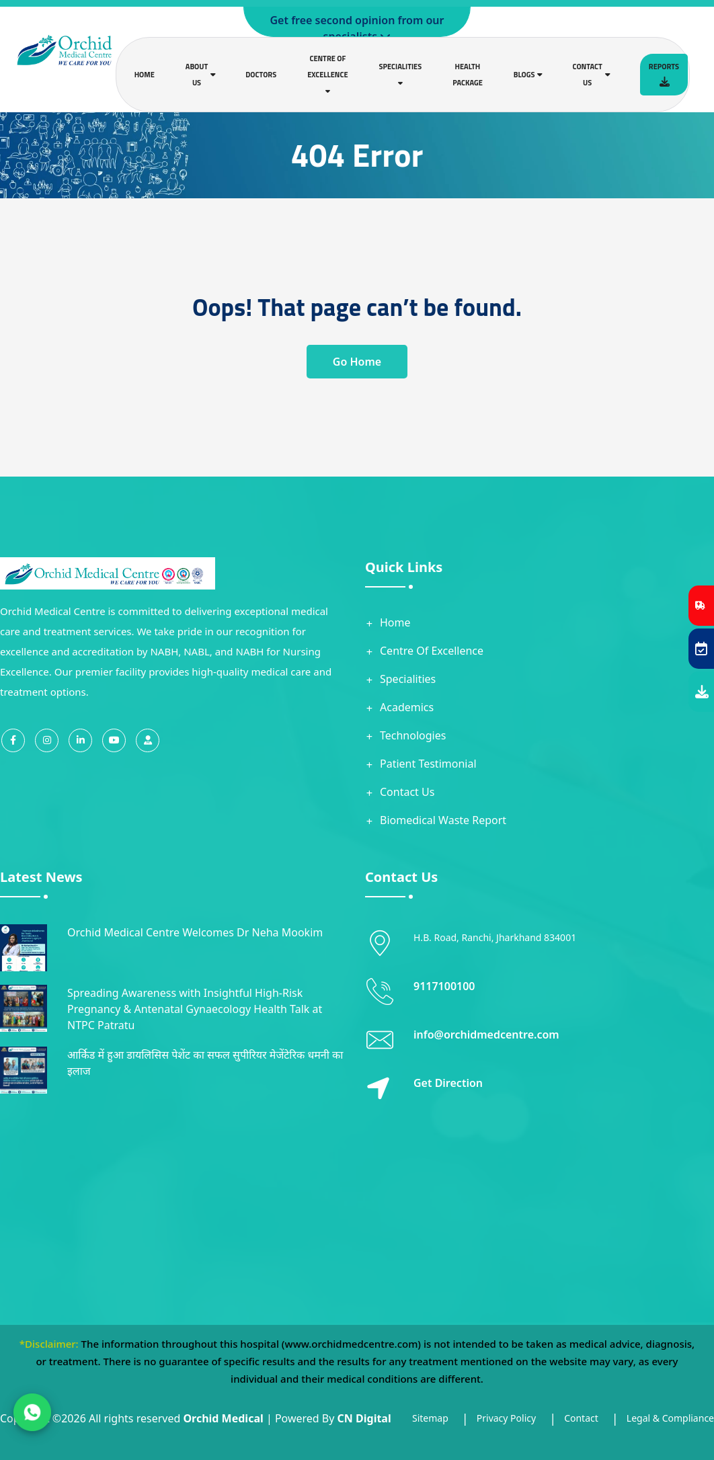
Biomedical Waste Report (443, 820)
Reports (664, 74)
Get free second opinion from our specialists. (357, 28)
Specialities (408, 679)
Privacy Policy (506, 1418)
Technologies (413, 735)
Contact (581, 1418)
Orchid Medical (223, 1418)
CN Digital (364, 1418)
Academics (407, 707)
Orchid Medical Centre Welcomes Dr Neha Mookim (195, 932)
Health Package (467, 74)
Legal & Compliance (670, 1418)
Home (144, 74)
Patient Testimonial (428, 763)
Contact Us (407, 791)
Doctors (260, 74)
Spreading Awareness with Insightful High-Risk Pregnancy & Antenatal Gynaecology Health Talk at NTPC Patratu (194, 1008)
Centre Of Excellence (431, 650)
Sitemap (430, 1418)
